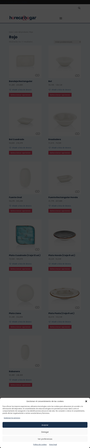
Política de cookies (40, 444)
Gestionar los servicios (12, 418)
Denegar (45, 432)
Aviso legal (53, 444)
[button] (86, 401)
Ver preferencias (45, 439)
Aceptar (45, 425)
